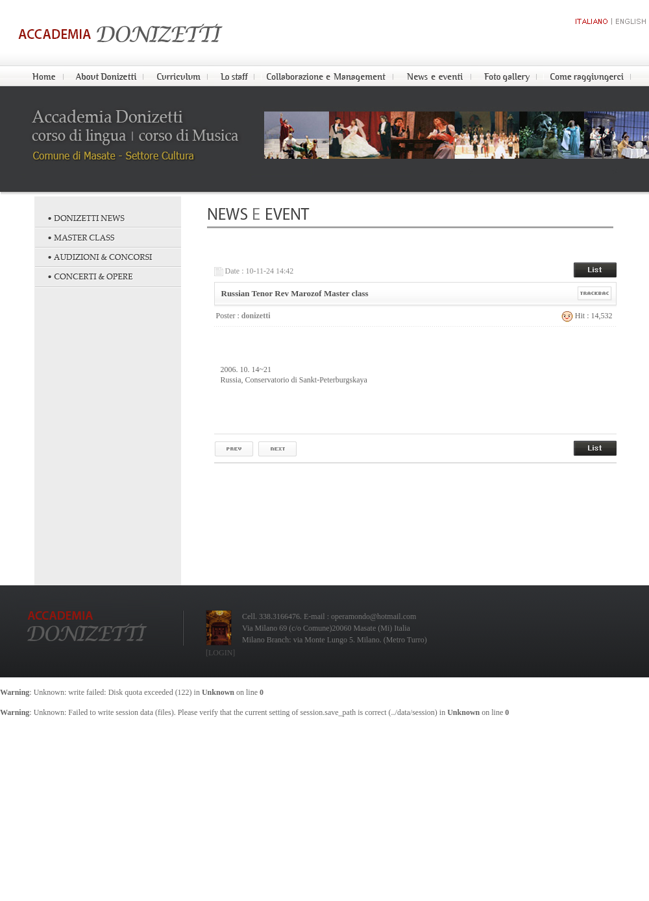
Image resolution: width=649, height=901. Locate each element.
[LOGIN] (220, 652)
